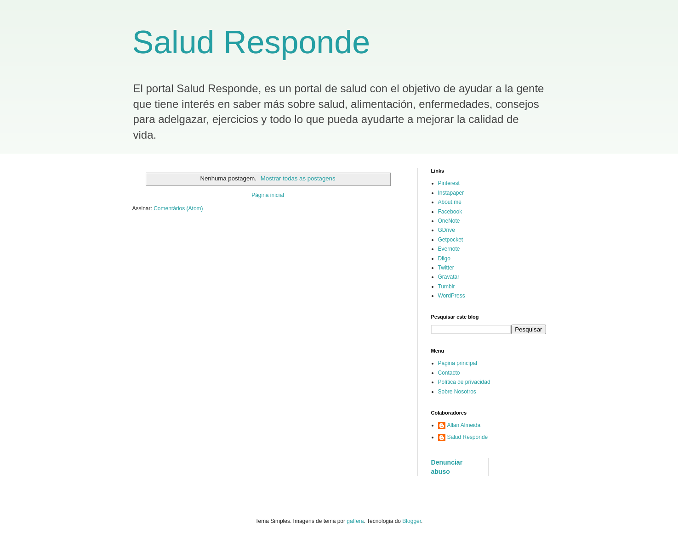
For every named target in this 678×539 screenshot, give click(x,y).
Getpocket (450, 239)
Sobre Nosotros (457, 391)
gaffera (355, 521)
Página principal (457, 363)
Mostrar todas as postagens (298, 178)
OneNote (449, 221)
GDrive (446, 230)
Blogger (411, 521)
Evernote (449, 249)
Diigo (444, 258)
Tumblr (446, 286)
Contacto (449, 373)
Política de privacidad (464, 382)
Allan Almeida (464, 425)
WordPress (451, 295)
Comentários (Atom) (178, 208)
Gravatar (449, 277)
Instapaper (451, 193)
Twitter (446, 267)
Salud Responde (251, 42)
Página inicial (267, 195)
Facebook (450, 211)
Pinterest (449, 183)
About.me (449, 202)
